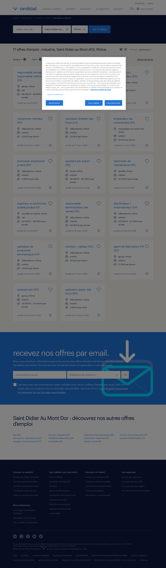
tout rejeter (93, 103)
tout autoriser (113, 103)
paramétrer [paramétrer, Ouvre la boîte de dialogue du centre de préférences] (54, 103)
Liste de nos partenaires (55, 94)
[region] (84, 83)
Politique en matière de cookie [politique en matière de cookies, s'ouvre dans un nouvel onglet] (100, 89)
